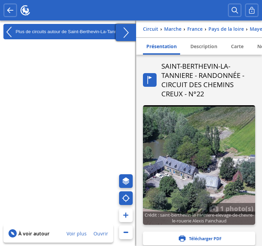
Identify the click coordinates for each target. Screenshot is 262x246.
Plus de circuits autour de (64, 31)
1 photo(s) (231, 208)
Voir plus (77, 233)
